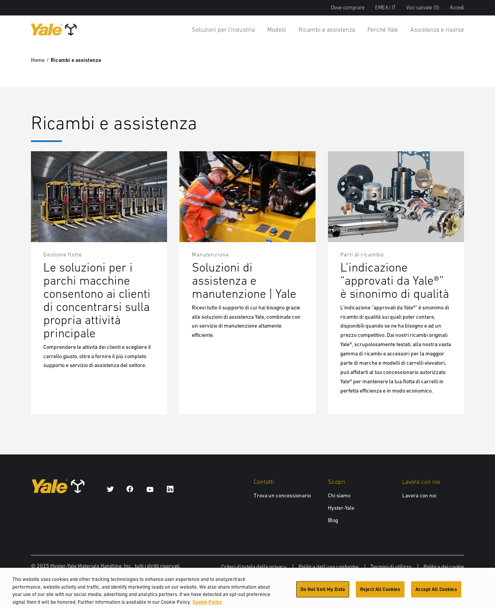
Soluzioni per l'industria (223, 29)
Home (37, 60)
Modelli (276, 29)
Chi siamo (339, 495)
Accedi (457, 7)
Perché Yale (382, 29)
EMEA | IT (385, 7)
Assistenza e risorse (437, 29)
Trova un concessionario (282, 495)
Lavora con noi (419, 495)
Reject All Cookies (380, 592)
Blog (333, 520)
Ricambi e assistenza (327, 29)
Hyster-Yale (341, 508)
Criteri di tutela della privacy (254, 566)
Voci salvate (422, 7)
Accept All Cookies (436, 592)
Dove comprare (348, 7)
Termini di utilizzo (390, 566)
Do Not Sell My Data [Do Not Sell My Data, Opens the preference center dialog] (322, 592)
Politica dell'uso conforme (328, 566)
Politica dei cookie (443, 566)
